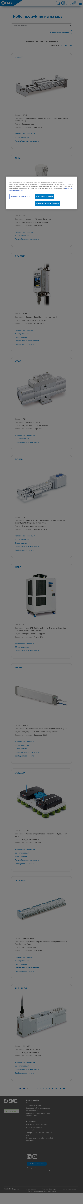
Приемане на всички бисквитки (47, 203)
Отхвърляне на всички (44, 197)
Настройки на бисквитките (20, 197)
